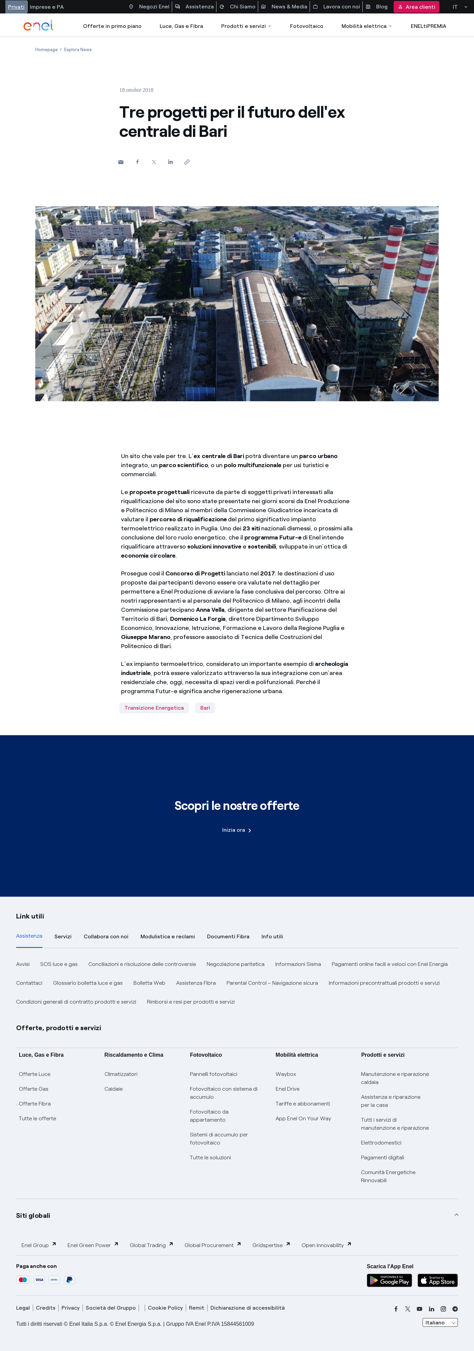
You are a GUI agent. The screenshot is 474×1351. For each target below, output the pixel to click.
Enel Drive (288, 1089)
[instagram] (443, 1309)
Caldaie (114, 1089)
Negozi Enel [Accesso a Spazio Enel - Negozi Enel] (148, 6)
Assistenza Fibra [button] (196, 983)
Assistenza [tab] (29, 936)
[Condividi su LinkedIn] (170, 161)
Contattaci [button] (29, 983)
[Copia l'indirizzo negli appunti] (186, 162)
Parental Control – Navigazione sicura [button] (272, 983)
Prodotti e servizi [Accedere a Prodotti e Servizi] (246, 26)
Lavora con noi (336, 6)
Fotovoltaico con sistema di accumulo (224, 1093)
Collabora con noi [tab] (106, 936)
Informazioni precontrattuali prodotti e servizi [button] (384, 983)
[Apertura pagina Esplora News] (78, 49)
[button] (120, 162)
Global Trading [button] (152, 1244)
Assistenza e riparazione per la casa (391, 1101)
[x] (407, 1309)
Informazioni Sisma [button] (298, 964)
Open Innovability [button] (327, 1244)
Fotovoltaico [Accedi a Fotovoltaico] (306, 26)
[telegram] (455, 1309)
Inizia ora (236, 830)
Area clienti (416, 7)
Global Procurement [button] (213, 1244)
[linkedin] (431, 1309)
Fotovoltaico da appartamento (209, 1116)
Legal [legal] (23, 1308)
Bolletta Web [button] (149, 983)
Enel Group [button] (39, 1244)
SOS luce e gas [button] (59, 964)
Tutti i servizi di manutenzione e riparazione (395, 1124)
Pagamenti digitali (382, 1157)
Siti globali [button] (33, 1215)
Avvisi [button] (23, 964)
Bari (205, 708)
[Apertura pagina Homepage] (46, 49)
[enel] (38, 25)
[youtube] (419, 1309)
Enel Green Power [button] (93, 1244)
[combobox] (440, 1322)
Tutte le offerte (37, 1118)
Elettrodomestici (381, 1142)
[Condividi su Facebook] (137, 161)
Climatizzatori (121, 1074)
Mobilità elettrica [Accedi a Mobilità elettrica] (367, 26)
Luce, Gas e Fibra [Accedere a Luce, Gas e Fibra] (181, 26)
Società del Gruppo (111, 1308)
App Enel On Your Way (303, 1118)
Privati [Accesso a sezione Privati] (16, 7)
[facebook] (396, 1309)
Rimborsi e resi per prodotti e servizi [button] (191, 1002)
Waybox (286, 1074)
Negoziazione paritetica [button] (236, 964)
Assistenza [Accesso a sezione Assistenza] (194, 6)
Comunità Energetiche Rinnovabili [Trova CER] (388, 1176)
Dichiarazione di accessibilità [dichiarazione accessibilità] (247, 1308)
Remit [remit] (196, 1308)
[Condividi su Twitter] (153, 162)
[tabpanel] (237, 983)
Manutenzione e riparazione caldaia (395, 1078)
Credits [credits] (45, 1308)
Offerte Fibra (35, 1103)
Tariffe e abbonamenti (303, 1103)
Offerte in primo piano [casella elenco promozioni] (112, 26)
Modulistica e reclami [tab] (168, 936)
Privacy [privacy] (71, 1308)
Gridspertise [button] (271, 1244)
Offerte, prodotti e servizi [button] (59, 1028)
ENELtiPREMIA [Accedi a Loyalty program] (428, 26)
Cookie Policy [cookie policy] (165, 1308)
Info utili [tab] (272, 936)
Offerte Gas (33, 1089)
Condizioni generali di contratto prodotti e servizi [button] (76, 1002)
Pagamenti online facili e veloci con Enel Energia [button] (390, 964)
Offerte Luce (34, 1074)
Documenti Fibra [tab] (228, 936)
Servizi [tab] (63, 936)
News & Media (284, 6)
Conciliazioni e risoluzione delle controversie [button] (142, 964)
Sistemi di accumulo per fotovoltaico (219, 1138)
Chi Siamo (237, 6)
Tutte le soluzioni (210, 1157)
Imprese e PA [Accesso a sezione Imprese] (47, 6)
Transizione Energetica (154, 708)
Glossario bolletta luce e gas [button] (88, 983)
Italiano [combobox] (435, 1322)
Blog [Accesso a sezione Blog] (376, 6)
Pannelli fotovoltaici (213, 1074)
